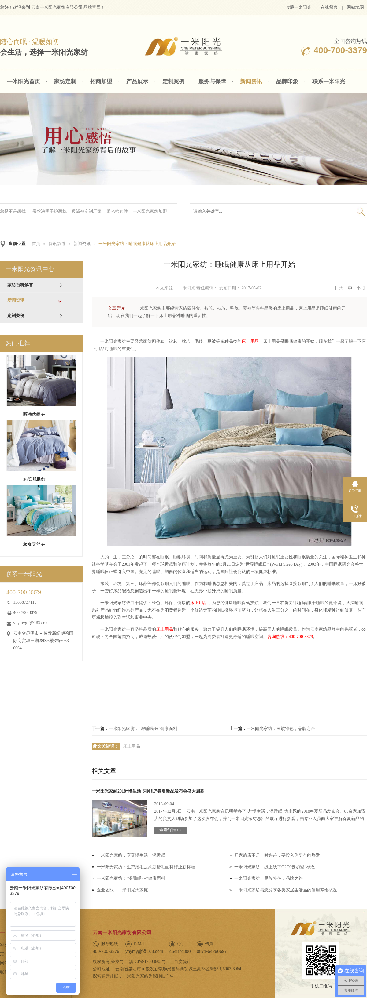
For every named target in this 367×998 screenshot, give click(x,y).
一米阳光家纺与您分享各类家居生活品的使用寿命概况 (285, 890)
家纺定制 (65, 81)
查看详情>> (170, 830)
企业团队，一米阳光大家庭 (122, 890)
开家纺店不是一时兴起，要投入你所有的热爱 (277, 855)
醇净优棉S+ (34, 414)
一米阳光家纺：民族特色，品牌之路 (281, 728)
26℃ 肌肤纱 (34, 479)
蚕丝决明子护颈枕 (49, 211)
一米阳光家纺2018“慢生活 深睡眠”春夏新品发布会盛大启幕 (148, 791)
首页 (36, 243)
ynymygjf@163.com (31, 623)
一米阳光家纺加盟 (150, 211)
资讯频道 (56, 243)
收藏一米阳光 (298, 7)
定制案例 (173, 81)
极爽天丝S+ (34, 544)
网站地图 (355, 7)
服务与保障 (212, 81)
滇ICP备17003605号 (147, 961)
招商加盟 (101, 81)
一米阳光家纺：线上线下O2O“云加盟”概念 (274, 867)
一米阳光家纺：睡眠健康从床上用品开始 (137, 243)
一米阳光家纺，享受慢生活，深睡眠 (131, 855)
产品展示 (137, 81)
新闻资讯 (251, 81)
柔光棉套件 (117, 211)
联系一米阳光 (328, 81)
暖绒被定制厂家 (87, 211)
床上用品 (250, 341)
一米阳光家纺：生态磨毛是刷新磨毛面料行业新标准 (146, 867)
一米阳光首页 (23, 81)
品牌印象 (287, 81)
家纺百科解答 (20, 285)
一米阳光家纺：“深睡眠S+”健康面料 (143, 728)
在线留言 (329, 7)
